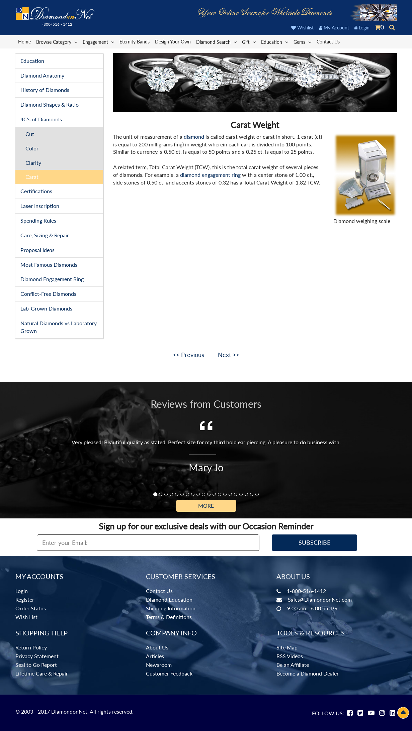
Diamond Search (216, 41)
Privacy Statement (37, 656)
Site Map (287, 647)
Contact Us (328, 41)
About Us (157, 647)
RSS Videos (289, 656)
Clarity (33, 162)
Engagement (98, 41)
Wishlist (302, 27)
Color (31, 148)
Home (24, 41)
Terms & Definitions (169, 617)
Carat (31, 176)
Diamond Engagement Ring (52, 279)
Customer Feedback (169, 673)
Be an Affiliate (292, 664)
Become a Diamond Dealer (307, 673)
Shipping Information (170, 608)
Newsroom (159, 664)
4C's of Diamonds (41, 119)
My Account (334, 27)
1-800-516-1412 (306, 591)
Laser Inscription (39, 206)
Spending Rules (38, 220)
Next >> (228, 354)
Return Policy (31, 647)
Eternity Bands (134, 41)
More (206, 505)
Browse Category (56, 41)
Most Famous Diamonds (48, 264)
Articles (155, 656)
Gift (249, 41)
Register (24, 599)
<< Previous (188, 354)
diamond (194, 136)
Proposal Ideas (37, 250)
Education (274, 41)
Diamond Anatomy (42, 75)
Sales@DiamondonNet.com (320, 599)
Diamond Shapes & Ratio (49, 104)
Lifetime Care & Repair (41, 673)
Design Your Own (173, 41)
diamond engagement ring (210, 174)
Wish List (26, 617)
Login (361, 27)
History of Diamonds (44, 90)
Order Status (30, 608)
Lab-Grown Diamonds (46, 308)
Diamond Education (169, 599)
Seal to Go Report (36, 664)
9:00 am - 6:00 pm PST (313, 608)
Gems (302, 41)
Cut (29, 134)
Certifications (36, 191)
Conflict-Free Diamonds (48, 293)
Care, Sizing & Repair (44, 235)
